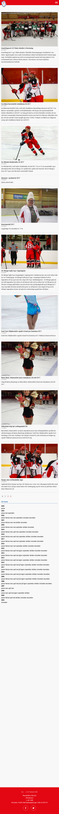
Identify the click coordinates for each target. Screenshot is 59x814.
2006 (2, 590)
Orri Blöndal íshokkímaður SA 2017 (12, 162)
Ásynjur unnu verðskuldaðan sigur (12, 480)
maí (6, 513)
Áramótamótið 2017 (7, 224)
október (18, 522)
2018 (2, 534)
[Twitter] (33, 807)
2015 (2, 548)
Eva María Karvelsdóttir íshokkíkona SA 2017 (16, 104)
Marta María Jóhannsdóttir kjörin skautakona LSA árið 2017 (20, 378)
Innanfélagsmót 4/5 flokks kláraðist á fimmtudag (17, 48)
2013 (2, 558)
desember (32, 518)
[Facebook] (25, 807)
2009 (2, 576)
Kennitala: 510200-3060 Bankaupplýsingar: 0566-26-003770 (29, 802)
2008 (2, 581)
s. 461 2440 (29, 800)
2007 (2, 586)
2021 (2, 520)
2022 (2, 515)
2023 (2, 511)
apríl (14, 532)
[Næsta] (11, 496)
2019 (2, 529)
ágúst (21, 551)
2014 (2, 553)
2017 (2, 539)
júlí (20, 565)
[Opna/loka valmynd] (56, 2)
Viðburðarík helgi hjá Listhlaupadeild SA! (14, 426)
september (11, 513)
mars (11, 518)
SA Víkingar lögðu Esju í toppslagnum (13, 271)
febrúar (7, 518)
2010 (2, 572)
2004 (2, 600)
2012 (2, 562)
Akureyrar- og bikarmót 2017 (10, 178)
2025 (2, 506)
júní (20, 574)
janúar (3, 508)
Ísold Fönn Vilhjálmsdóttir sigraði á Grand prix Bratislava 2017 (21, 331)
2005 (2, 595)
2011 (2, 567)
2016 (2, 543)
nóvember (26, 518)
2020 (2, 525)
